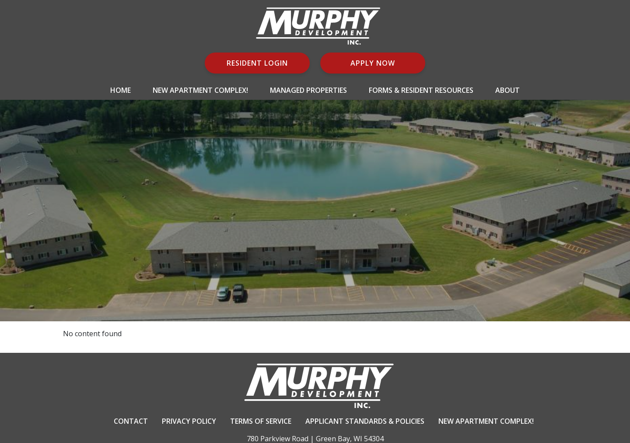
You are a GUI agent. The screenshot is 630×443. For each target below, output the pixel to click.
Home (120, 90)
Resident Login (257, 63)
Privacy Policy (189, 421)
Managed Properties (308, 90)
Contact (131, 421)
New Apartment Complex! (200, 90)
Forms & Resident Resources (421, 90)
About (507, 90)
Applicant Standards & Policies (364, 421)
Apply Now (372, 63)
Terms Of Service (260, 421)
